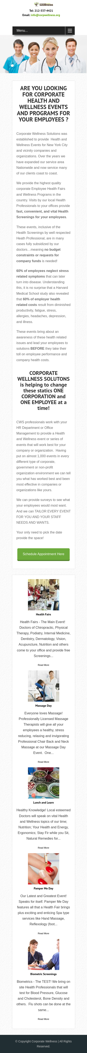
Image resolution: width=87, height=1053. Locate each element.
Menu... (22, 30)
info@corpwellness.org (45, 15)
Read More (43, 665)
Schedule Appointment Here (43, 554)
